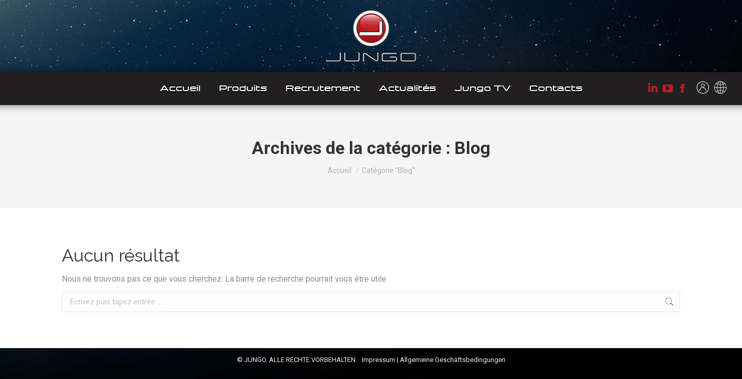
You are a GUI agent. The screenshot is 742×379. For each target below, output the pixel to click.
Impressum (378, 360)
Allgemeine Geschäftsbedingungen (452, 360)
